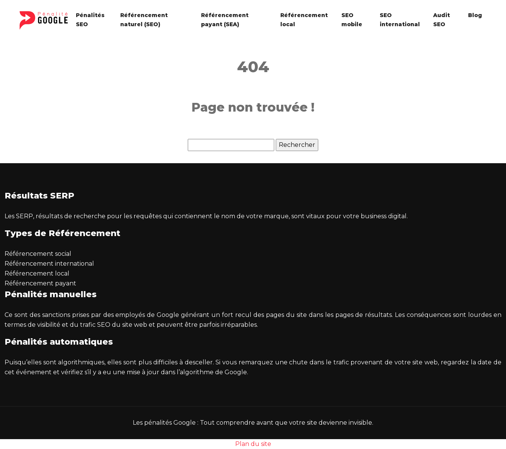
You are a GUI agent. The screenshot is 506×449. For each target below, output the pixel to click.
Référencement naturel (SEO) (144, 20)
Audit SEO (441, 20)
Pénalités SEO (90, 20)
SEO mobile (351, 20)
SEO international (400, 20)
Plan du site (253, 443)
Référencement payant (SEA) (224, 20)
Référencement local (304, 20)
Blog (475, 15)
